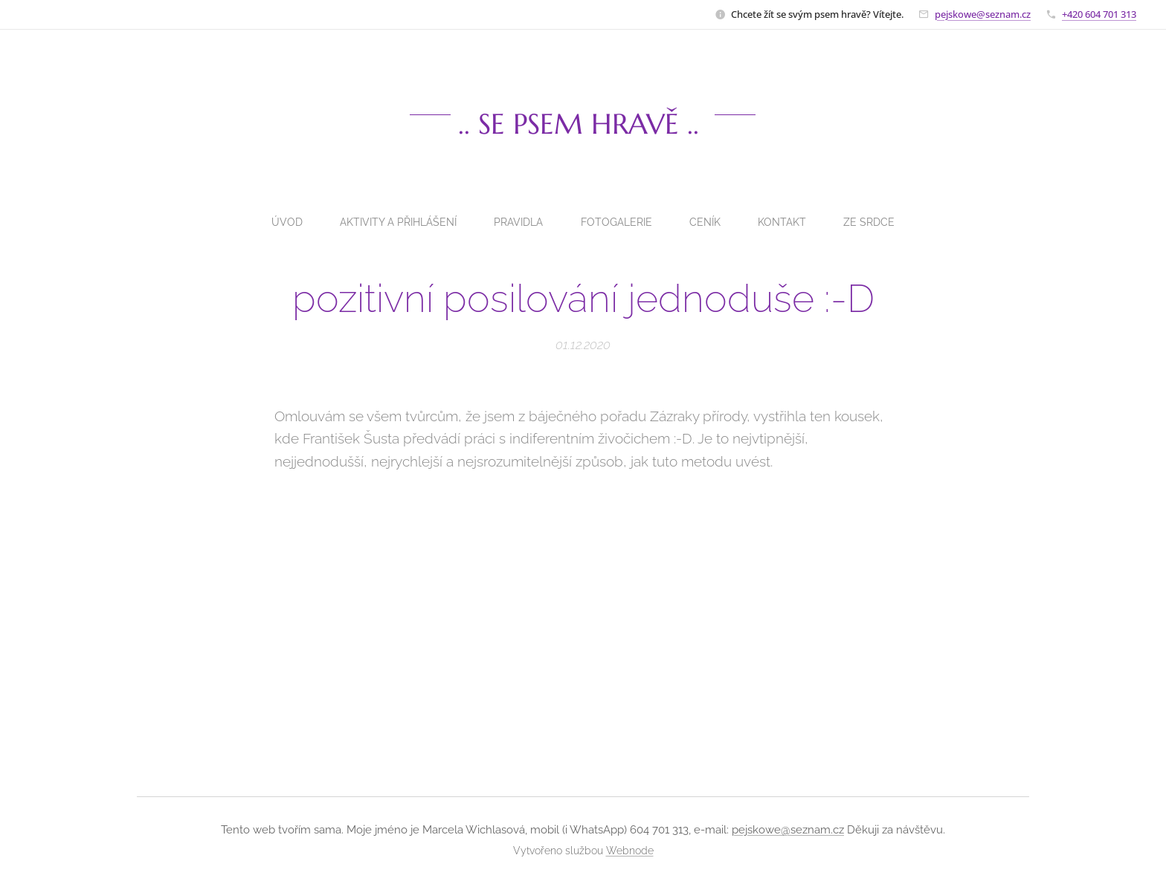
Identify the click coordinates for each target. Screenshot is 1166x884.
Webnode (630, 851)
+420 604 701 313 (1099, 14)
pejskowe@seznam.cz (983, 14)
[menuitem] (281, 222)
